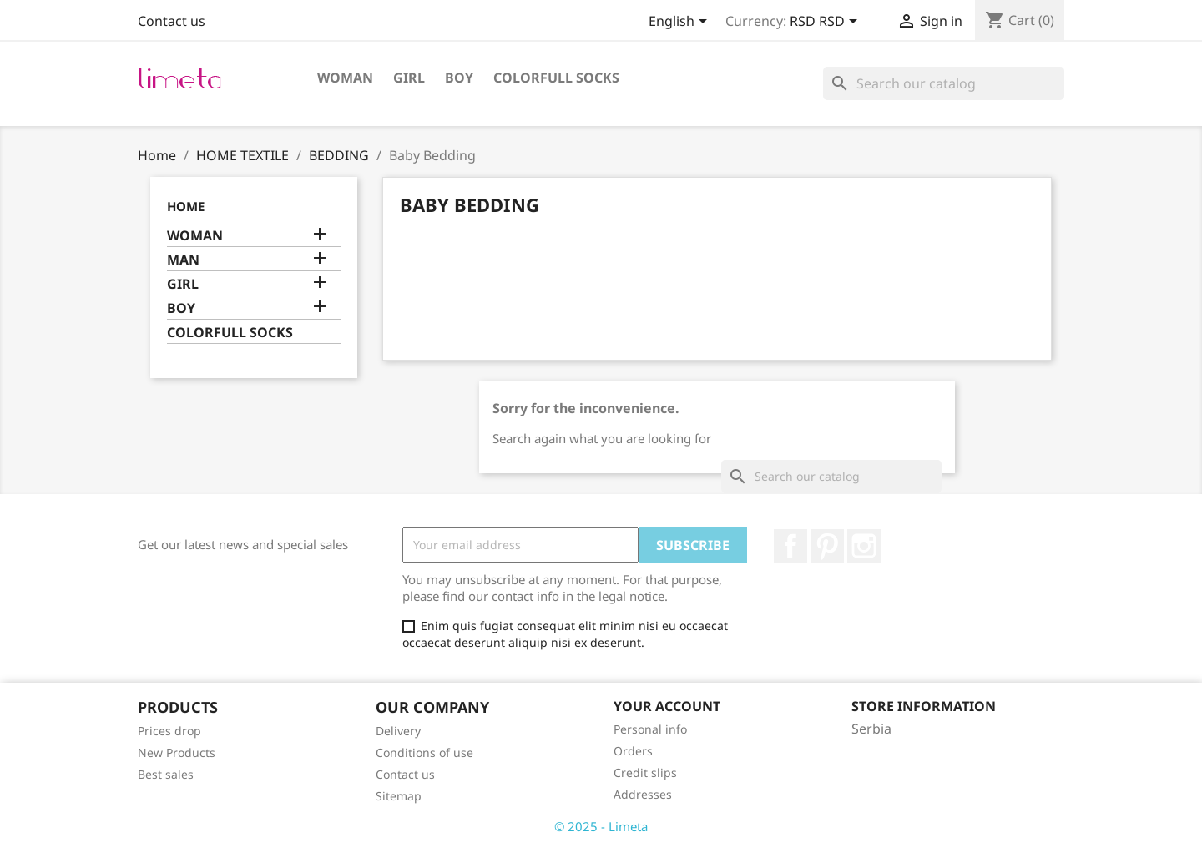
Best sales (166, 774)
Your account (667, 706)
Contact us (171, 21)
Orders (633, 751)
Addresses (643, 794)
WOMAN (345, 77)
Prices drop (169, 731)
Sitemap (399, 796)
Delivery (398, 731)
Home (186, 206)
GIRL (409, 77)
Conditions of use (424, 752)
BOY (459, 77)
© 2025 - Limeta (601, 826)
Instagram (864, 546)
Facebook (790, 546)
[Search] (943, 83)
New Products (176, 752)
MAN (183, 260)
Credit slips (645, 772)
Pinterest (827, 546)
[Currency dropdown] (826, 23)
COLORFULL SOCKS (556, 77)
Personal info (650, 729)
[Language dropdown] (681, 23)
